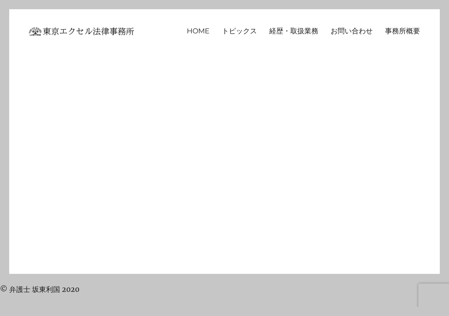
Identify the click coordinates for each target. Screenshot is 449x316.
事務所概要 (402, 31)
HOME (198, 31)
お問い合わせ (352, 31)
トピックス (239, 31)
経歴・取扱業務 (293, 31)
